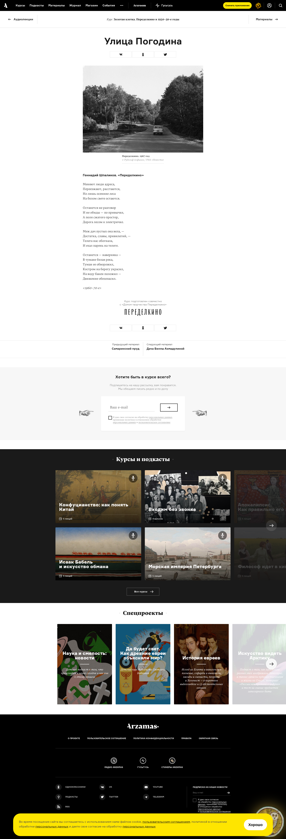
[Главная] (143, 726)
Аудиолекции (23, 19)
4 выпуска (157, 519)
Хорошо (255, 825)
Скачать (237, 5)
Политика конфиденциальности (153, 738)
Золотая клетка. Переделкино (143, 19)
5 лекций (67, 519)
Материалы (264, 19)
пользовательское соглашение (154, 422)
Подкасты (37, 5)
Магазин (92, 5)
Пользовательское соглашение (106, 738)
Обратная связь (208, 738)
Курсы (20, 5)
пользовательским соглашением (166, 821)
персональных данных (51, 826)
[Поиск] (280, 5)
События (109, 5)
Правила (186, 738)
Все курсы (140, 591)
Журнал (75, 5)
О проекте (74, 738)
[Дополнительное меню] (121, 5)
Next (271, 525)
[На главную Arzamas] (5, 5)
